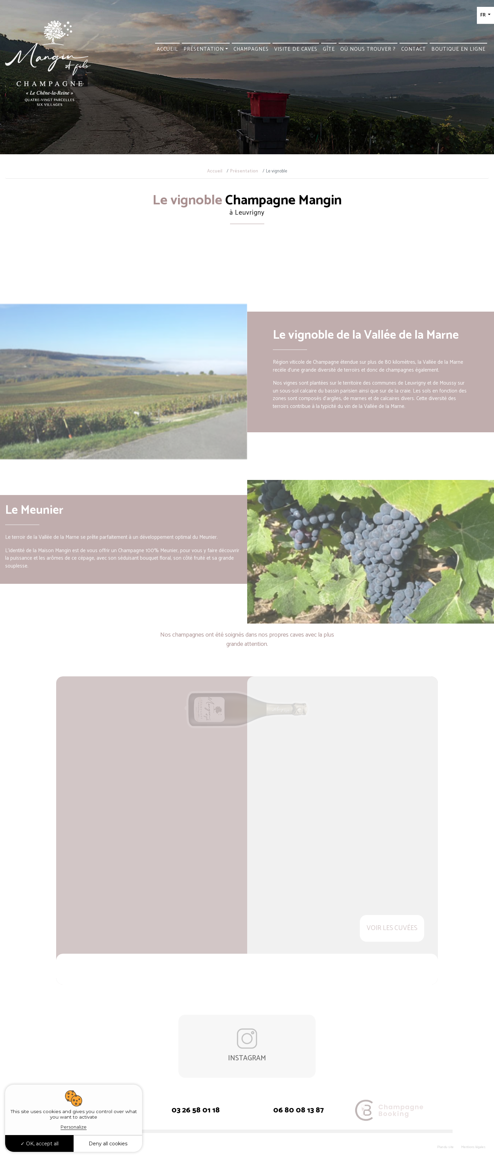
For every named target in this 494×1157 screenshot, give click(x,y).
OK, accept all (40, 1144)
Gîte (329, 49)
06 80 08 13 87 (298, 1110)
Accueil (167, 49)
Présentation (203, 49)
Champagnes (251, 49)
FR (483, 15)
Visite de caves (295, 49)
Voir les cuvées (392, 928)
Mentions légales (473, 1147)
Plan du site (445, 1147)
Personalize (74, 1127)
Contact (413, 49)
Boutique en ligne (458, 49)
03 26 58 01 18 (196, 1110)
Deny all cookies (108, 1144)
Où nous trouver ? (368, 49)
